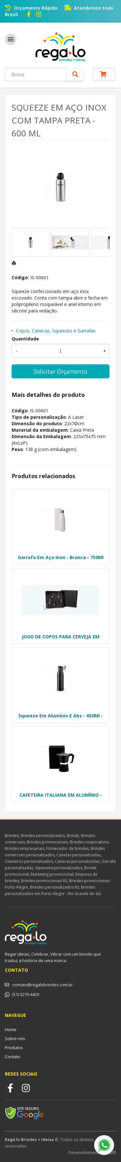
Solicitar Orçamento (60, 371)
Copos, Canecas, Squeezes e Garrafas (56, 331)
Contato (12, 1056)
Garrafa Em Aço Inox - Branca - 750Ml (61, 557)
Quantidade (25, 339)
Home (10, 1029)
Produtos (14, 1047)
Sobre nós (15, 1038)
